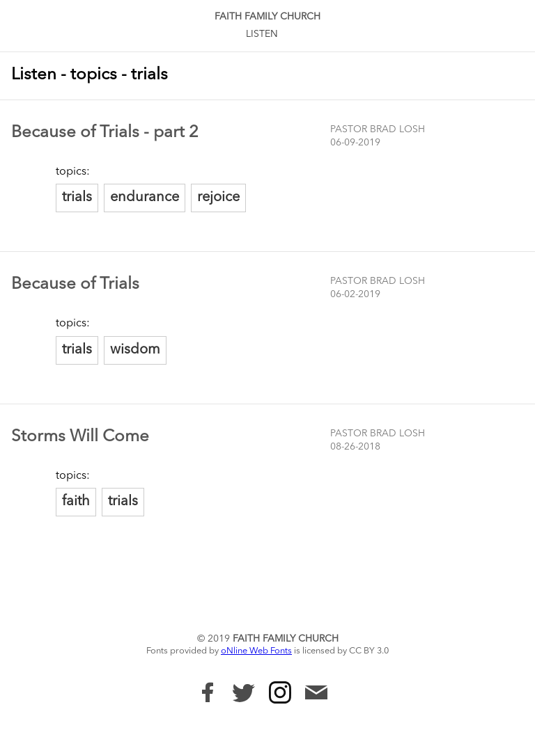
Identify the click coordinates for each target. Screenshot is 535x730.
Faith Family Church (267, 17)
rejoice (218, 198)
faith (76, 502)
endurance (144, 198)
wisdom (135, 350)
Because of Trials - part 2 (105, 133)
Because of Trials (75, 284)
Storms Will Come (80, 437)
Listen (262, 34)
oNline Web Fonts (256, 651)
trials (77, 198)
